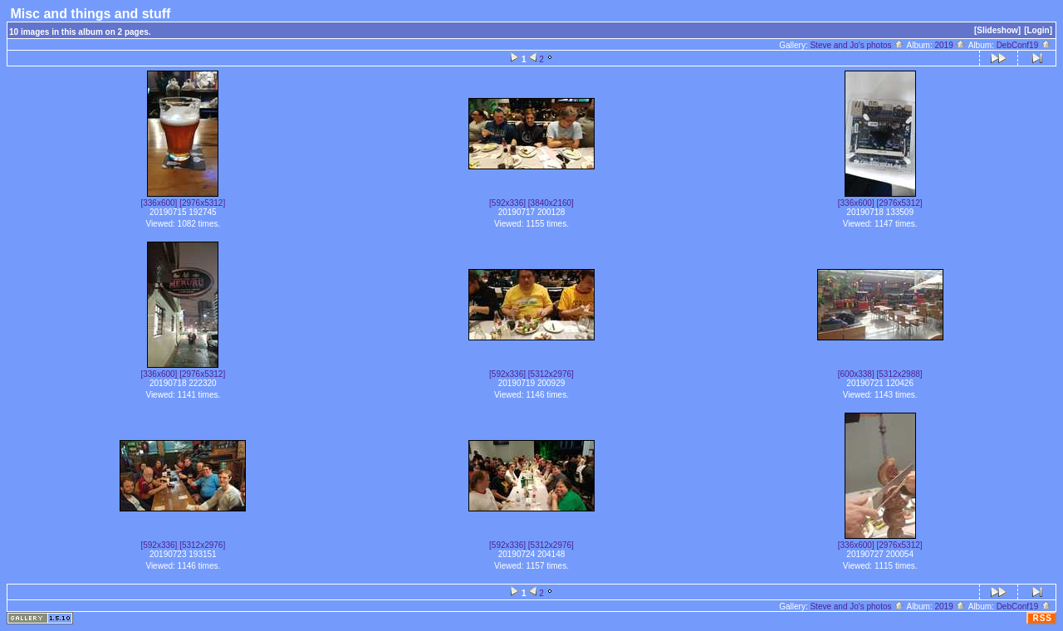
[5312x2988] (899, 374)
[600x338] (856, 374)
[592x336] (507, 203)
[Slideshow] (997, 30)
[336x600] (158, 203)
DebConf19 (1024, 45)
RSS (1042, 618)
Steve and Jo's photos (857, 45)
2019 (950, 45)
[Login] (1038, 30)
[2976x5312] (202, 203)
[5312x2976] (551, 374)
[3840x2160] (551, 203)
